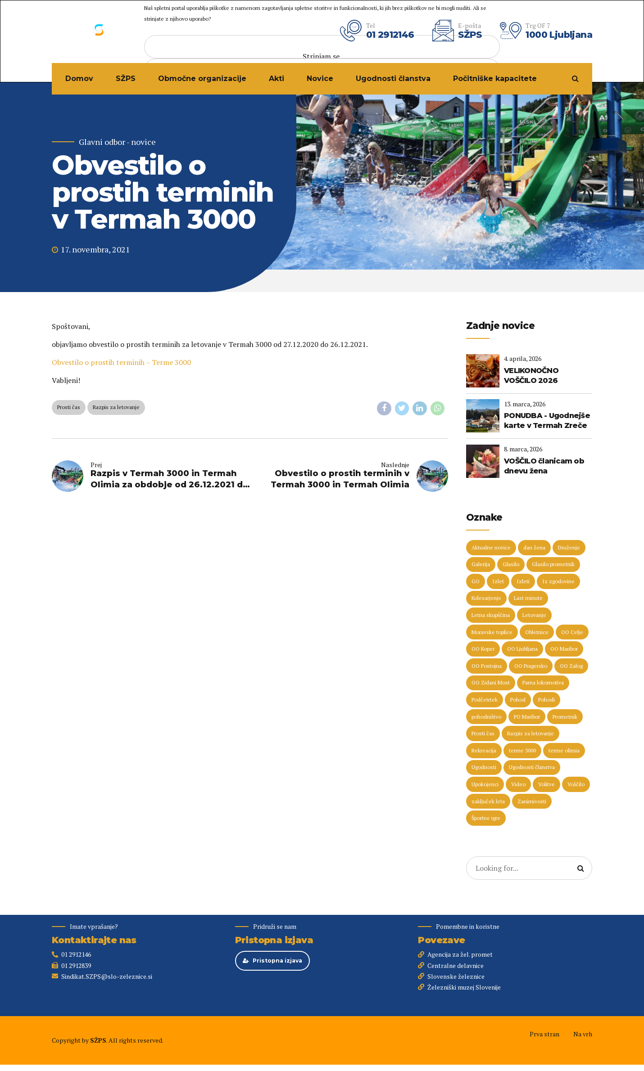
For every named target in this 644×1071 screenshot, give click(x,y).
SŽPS (126, 78)
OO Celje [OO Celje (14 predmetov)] (572, 632)
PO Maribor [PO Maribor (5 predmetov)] (527, 716)
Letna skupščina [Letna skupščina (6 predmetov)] (491, 615)
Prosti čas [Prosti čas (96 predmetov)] (483, 733)
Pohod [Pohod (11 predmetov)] (518, 699)
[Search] (580, 868)
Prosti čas (68, 407)
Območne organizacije (202, 78)
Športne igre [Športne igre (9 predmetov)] (486, 817)
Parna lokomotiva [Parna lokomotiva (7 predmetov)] (543, 682)
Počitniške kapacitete (495, 78)
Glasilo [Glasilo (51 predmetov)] (511, 564)
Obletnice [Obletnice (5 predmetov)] (537, 632)
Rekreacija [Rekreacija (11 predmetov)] (484, 750)
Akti (276, 78)
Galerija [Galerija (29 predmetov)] (481, 564)
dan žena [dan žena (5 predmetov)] (534, 547)
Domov (79, 78)
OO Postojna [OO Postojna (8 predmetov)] (487, 665)
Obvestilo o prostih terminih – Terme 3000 (121, 362)
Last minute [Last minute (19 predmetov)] (528, 597)
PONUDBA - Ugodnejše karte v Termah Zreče (547, 420)
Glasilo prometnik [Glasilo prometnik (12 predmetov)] (553, 564)
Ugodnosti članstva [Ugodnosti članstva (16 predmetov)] (532, 767)
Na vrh (582, 1034)
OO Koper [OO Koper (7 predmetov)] (483, 648)
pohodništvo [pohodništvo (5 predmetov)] (486, 716)
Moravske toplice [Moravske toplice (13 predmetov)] (492, 632)
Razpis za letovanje (116, 407)
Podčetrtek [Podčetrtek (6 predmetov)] (485, 699)
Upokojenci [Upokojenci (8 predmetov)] (485, 784)
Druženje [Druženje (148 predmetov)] (569, 547)
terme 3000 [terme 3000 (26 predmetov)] (522, 750)
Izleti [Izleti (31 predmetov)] (523, 581)
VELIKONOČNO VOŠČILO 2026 (531, 375)
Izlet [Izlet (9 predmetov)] (498, 581)
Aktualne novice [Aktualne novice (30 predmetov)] (491, 547)
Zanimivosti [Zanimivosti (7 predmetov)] (531, 801)
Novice (320, 78)
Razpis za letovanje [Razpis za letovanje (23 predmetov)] (530, 733)
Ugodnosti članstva (393, 78)
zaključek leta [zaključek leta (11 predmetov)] (488, 801)
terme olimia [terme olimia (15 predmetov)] (564, 750)
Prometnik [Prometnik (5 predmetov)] (565, 716)
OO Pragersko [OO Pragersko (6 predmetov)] (530, 665)
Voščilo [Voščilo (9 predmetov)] (576, 784)
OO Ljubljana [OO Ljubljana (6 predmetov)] (522, 648)
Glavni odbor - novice (117, 142)
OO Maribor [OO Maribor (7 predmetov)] (564, 648)
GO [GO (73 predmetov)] (476, 581)
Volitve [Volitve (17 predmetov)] (546, 784)
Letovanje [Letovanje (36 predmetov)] (534, 615)
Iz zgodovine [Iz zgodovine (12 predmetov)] (558, 581)
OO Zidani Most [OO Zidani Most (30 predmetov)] (491, 682)
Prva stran (544, 1034)
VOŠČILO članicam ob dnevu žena (544, 466)
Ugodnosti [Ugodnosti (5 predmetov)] (484, 767)
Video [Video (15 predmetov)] (518, 784)
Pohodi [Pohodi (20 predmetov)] (546, 699)
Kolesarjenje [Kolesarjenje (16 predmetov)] (486, 597)
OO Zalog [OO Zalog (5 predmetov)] (571, 665)
